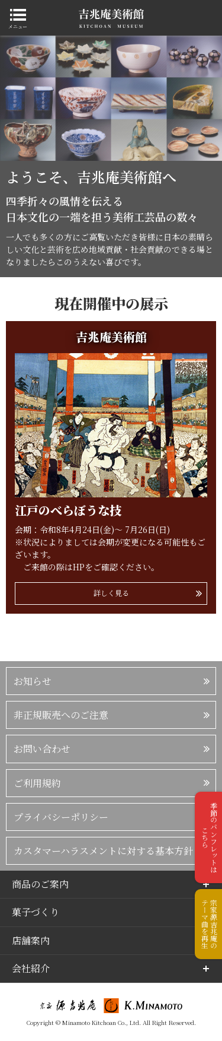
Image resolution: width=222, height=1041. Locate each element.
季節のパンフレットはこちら (209, 837)
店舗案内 (31, 940)
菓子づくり (35, 912)
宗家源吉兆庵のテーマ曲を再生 (209, 924)
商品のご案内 (40, 884)
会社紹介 (31, 968)
